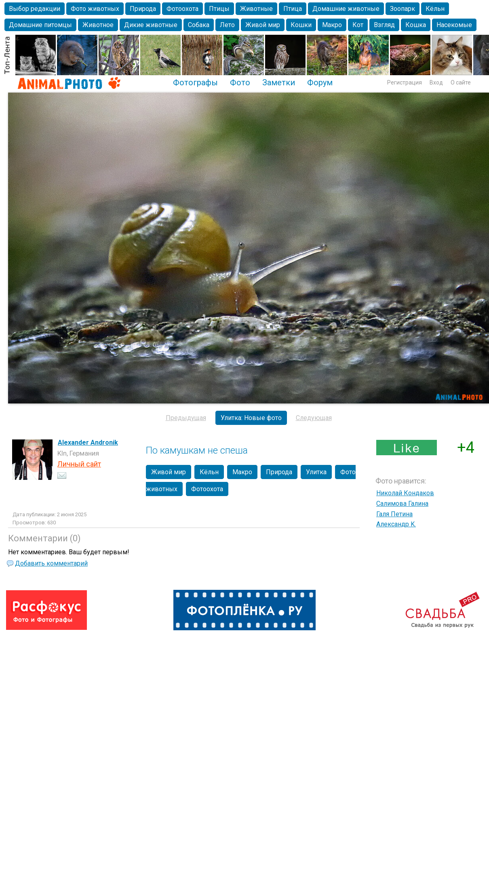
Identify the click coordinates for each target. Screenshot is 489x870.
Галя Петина (394, 514)
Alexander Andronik (88, 442)
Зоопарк (402, 9)
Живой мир (262, 25)
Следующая (314, 418)
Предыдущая (186, 418)
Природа (143, 9)
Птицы (219, 9)
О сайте (461, 82)
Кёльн (435, 9)
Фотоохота (182, 9)
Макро (332, 25)
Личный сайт (79, 464)
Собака (198, 25)
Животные (256, 9)
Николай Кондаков (405, 493)
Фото (240, 82)
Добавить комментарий (51, 563)
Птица (292, 9)
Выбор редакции (34, 9)
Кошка (415, 25)
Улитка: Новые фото (251, 418)
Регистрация (404, 82)
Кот (357, 25)
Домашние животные (345, 9)
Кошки (301, 25)
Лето (227, 25)
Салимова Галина (402, 503)
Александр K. (396, 524)
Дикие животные (150, 25)
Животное (98, 25)
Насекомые (454, 25)
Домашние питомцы (40, 25)
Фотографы (195, 82)
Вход (436, 82)
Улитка (316, 472)
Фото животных (95, 9)
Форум (320, 82)
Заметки (278, 82)
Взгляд (384, 25)
